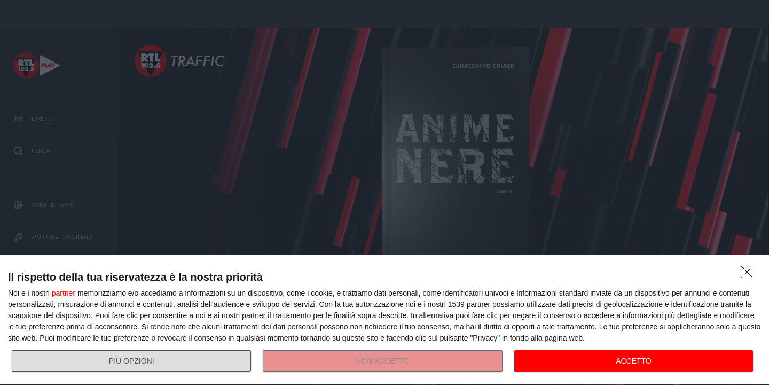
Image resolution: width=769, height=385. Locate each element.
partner (63, 293)
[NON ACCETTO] (749, 274)
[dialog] (384, 320)
